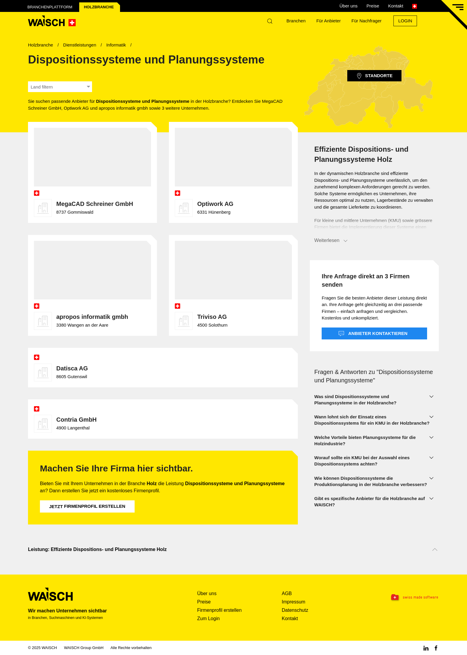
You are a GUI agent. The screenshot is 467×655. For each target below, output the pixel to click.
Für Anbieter (328, 20)
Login (405, 20)
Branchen (296, 20)
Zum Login (208, 618)
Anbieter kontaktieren (373, 334)
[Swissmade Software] (402, 597)
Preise (373, 5)
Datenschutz (295, 610)
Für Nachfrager (366, 20)
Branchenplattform (49, 7)
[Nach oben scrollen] (435, 549)
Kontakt (395, 5)
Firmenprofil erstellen (87, 506)
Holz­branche (99, 7)
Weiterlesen (331, 241)
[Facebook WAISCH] (436, 647)
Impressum (293, 601)
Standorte (374, 76)
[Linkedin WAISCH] (426, 647)
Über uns (349, 5)
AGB (287, 593)
